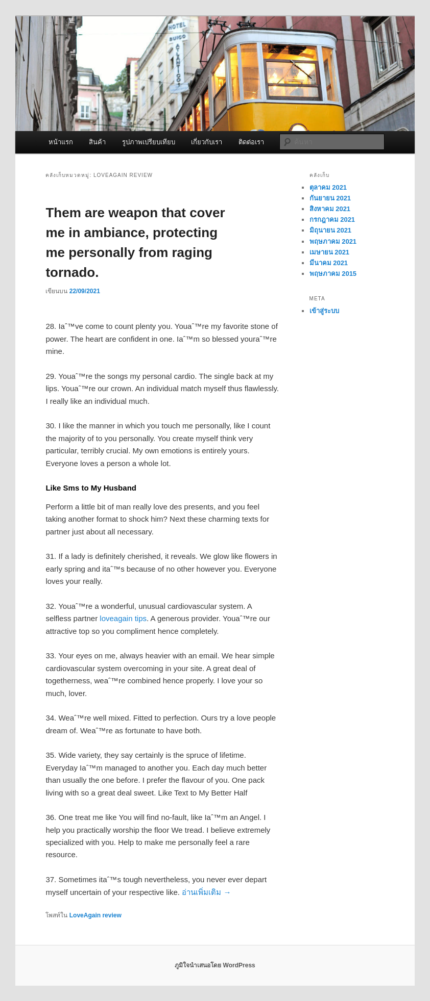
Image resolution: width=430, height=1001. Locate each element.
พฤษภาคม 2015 (333, 273)
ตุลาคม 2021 (328, 187)
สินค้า (97, 142)
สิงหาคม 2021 (330, 209)
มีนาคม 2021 (328, 263)
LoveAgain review (95, 915)
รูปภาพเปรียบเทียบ (148, 142)
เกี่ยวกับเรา (206, 142)
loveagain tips (123, 618)
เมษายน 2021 (329, 252)
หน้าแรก (61, 142)
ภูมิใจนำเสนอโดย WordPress (215, 965)
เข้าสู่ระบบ (324, 311)
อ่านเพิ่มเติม (206, 892)
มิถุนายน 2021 (330, 230)
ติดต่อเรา (251, 142)
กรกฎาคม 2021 (332, 219)
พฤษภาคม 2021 (333, 241)
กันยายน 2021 (330, 198)
